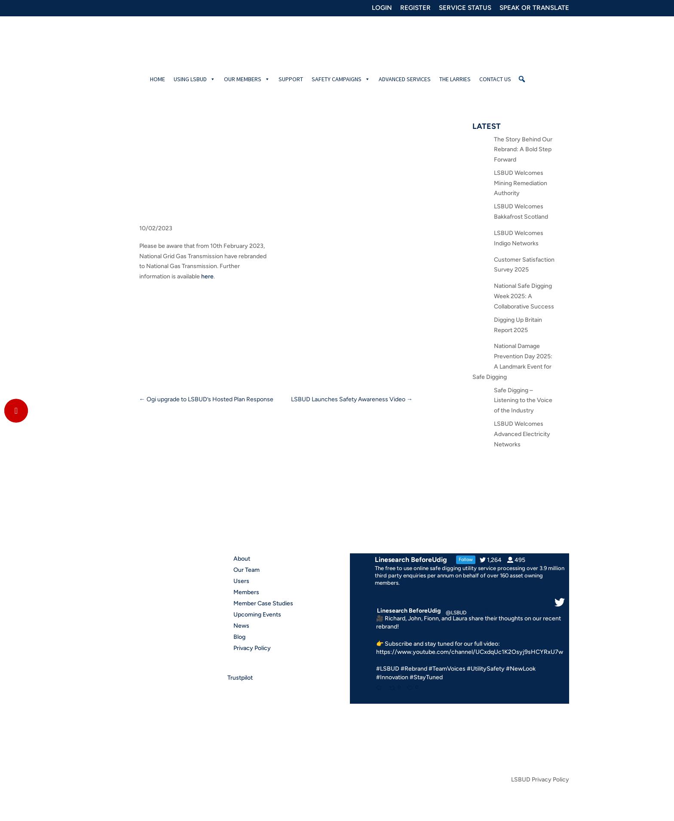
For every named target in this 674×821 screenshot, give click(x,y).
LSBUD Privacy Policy (540, 780)
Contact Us (495, 79)
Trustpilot (240, 677)
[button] (521, 79)
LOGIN (382, 8)
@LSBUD (456, 613)
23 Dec (485, 610)
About (241, 558)
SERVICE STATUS (465, 8)
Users (241, 581)
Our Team (246, 570)
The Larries (455, 79)
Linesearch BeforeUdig (409, 610)
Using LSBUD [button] (194, 79)
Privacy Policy (252, 648)
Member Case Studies (263, 603)
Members (246, 592)
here (207, 276)
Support (291, 79)
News (241, 625)
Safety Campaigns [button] (341, 79)
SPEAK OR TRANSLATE (534, 8)
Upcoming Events (257, 614)
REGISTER (415, 8)
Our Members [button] (247, 79)
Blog (239, 637)
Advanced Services (405, 79)
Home (157, 79)
